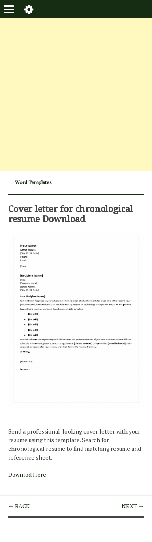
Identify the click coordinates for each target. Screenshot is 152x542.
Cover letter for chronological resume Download (70, 213)
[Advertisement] (76, 94)
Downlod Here (27, 474)
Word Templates (33, 182)
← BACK (19, 506)
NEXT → (133, 506)
